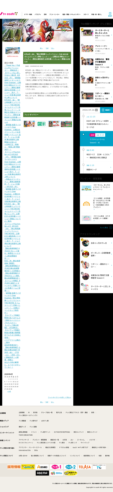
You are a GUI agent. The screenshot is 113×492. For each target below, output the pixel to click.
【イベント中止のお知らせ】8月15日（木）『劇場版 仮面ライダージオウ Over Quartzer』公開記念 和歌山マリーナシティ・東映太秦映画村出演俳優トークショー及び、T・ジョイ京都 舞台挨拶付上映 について (12, 164)
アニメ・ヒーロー (54, 14)
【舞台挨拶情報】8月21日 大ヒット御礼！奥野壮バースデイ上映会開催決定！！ (12, 253)
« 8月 (9, 391)
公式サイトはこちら (12, 56)
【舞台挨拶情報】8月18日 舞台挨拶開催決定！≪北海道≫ (12, 268)
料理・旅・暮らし (96, 14)
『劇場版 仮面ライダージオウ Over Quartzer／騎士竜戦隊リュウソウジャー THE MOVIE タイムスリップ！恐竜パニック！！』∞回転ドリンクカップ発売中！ (12, 303)
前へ (41, 48)
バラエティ (38, 14)
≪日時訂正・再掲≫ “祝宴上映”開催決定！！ (12, 147)
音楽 (45, 14)
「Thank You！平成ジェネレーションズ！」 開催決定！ (12, 67)
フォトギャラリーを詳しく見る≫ (59, 397)
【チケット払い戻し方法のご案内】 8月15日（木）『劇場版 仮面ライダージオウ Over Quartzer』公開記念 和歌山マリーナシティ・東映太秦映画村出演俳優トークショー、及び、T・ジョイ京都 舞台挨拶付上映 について (12, 85)
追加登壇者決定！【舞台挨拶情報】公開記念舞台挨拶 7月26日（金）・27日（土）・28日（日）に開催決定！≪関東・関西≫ (12, 352)
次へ (52, 48)
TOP (47, 48)
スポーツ (86, 14)
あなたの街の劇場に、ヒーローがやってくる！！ (12, 364)
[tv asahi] (9, 14)
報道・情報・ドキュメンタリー (71, 14)
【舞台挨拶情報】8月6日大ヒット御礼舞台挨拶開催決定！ (12, 275)
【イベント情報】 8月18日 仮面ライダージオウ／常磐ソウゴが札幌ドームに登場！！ (12, 286)
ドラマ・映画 (28, 14)
